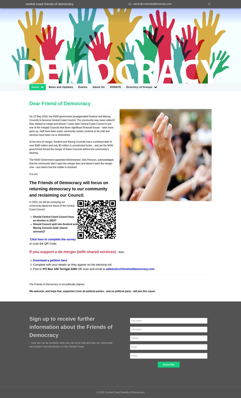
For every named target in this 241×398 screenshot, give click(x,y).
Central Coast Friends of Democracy (50, 4)
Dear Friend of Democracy (60, 103)
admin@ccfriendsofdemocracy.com (130, 269)
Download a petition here (50, 260)
